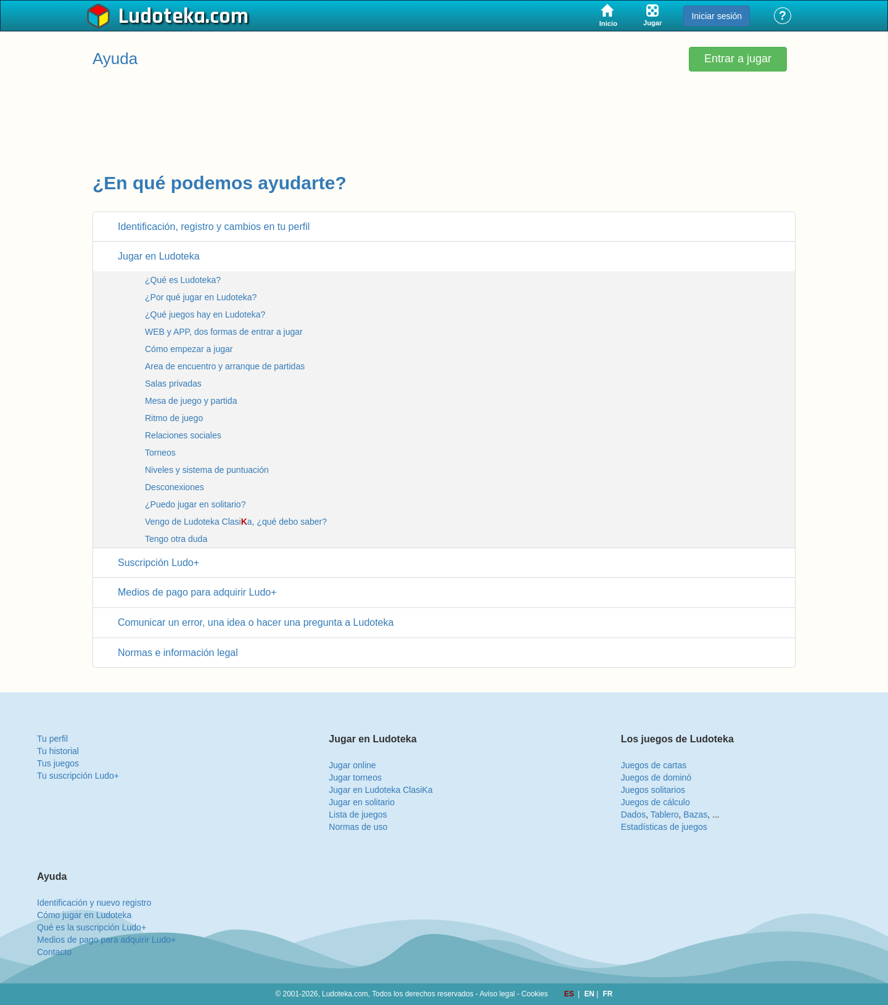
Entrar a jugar (737, 58)
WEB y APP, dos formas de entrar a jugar (224, 332)
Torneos (160, 452)
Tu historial (58, 751)
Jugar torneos (355, 777)
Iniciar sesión (716, 16)
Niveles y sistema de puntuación (207, 470)
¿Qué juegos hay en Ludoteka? (205, 314)
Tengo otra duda (176, 539)
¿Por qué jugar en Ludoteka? (201, 297)
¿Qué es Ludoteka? (183, 280)
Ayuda (115, 58)
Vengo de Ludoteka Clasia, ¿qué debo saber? (236, 522)
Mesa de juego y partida (191, 401)
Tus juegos (58, 763)
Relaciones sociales (183, 435)
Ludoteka (161, 17)
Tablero (665, 814)
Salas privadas (173, 383)
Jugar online (352, 765)
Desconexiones (174, 487)
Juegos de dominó (656, 777)
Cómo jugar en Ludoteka (84, 915)
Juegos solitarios (653, 790)
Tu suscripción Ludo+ (78, 776)
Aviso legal (497, 994)
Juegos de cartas (654, 765)
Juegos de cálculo (655, 802)
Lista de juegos (358, 814)
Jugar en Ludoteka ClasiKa (380, 790)
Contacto (54, 952)
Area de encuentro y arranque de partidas (225, 366)
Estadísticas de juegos (664, 827)
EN (590, 994)
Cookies (535, 994)
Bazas (695, 814)
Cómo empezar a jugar (188, 349)
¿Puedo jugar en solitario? (195, 504)
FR (608, 994)
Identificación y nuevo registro (94, 903)
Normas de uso (358, 827)
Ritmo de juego (174, 418)
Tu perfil (52, 739)
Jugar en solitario (362, 802)
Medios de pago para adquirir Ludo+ (106, 940)
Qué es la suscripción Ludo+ (91, 927)
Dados (633, 814)
